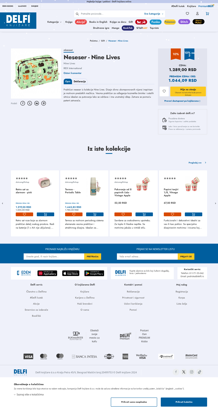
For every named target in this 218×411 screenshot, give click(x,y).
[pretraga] (77, 14)
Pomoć (133, 310)
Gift (131, 22)
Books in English (98, 22)
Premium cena (179, 76)
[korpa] (45, 214)
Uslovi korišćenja (133, 303)
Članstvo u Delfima (36, 291)
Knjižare (84, 291)
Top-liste (154, 28)
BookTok (128, 28)
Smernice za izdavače (36, 310)
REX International (73, 68)
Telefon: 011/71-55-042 (192, 273)
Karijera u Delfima (84, 297)
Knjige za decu (118, 22)
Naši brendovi (84, 303)
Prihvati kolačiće (184, 401)
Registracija (182, 291)
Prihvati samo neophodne (134, 401)
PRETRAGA (93, 256)
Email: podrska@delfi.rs (192, 276)
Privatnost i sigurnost (133, 297)
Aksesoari (68, 49)
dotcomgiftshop (22, 182)
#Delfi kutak (36, 297)
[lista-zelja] (24, 214)
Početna (93, 40)
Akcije (36, 303)
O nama (85, 310)
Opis (67, 81)
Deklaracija (80, 81)
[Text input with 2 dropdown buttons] (111, 14)
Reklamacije (133, 291)
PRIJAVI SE (186, 256)
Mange (115, 28)
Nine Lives (69, 63)
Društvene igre (101, 28)
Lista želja (182, 303)
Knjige (69, 22)
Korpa (181, 297)
